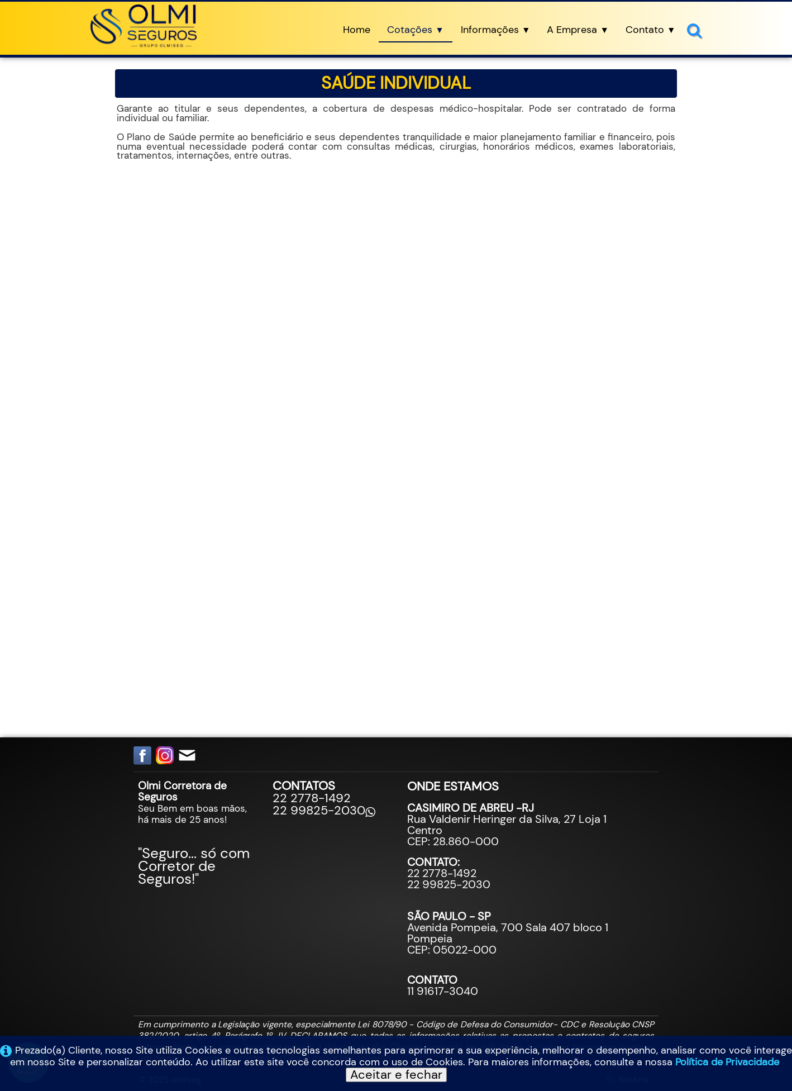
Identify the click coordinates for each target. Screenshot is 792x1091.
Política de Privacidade (727, 1062)
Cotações (415, 29)
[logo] (143, 26)
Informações (496, 29)
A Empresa (578, 29)
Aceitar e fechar (396, 1075)
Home (356, 29)
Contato (651, 29)
